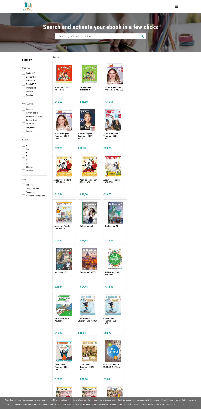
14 (110, 342)
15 (116, 342)
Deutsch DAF (31, 77)
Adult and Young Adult (35, 196)
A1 (27, 145)
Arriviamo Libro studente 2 (61, 88)
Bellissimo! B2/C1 (88, 226)
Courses (29, 109)
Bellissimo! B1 (61, 226)
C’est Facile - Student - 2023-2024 (64, 273)
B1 (27, 153)
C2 (27, 163)
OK (184, 404)
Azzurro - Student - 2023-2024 (114, 135)
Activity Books (32, 113)
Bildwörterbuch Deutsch (112, 227)
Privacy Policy (28, 381)
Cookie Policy (41, 381)
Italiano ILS (30, 81)
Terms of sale (57, 381)
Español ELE (31, 84)
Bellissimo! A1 (111, 180)
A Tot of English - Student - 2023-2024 (114, 88)
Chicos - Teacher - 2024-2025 (139, 319)
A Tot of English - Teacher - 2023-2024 (138, 89)
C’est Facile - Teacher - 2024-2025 (112, 274)
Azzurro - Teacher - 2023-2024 (140, 135)
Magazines (30, 127)
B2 (27, 156)
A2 (27, 149)
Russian (29, 95)
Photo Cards (31, 124)
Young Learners (32, 188)
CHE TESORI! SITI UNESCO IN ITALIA (62, 319)
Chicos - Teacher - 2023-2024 (114, 319)
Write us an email (149, 381)
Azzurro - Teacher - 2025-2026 (89, 181)
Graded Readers (32, 120)
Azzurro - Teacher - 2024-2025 (63, 181)
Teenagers (30, 192)
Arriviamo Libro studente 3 (87, 88)
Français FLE (31, 88)
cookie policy (170, 404)
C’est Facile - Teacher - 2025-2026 (138, 274)
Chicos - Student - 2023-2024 (88, 319)
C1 (27, 160)
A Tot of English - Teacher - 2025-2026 (88, 136)
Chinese (29, 91)
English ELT (30, 73)
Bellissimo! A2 (137, 180)
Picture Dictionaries (34, 116)
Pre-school (30, 185)
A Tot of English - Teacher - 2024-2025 (62, 136)
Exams (29, 131)
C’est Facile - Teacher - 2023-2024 (87, 274)
